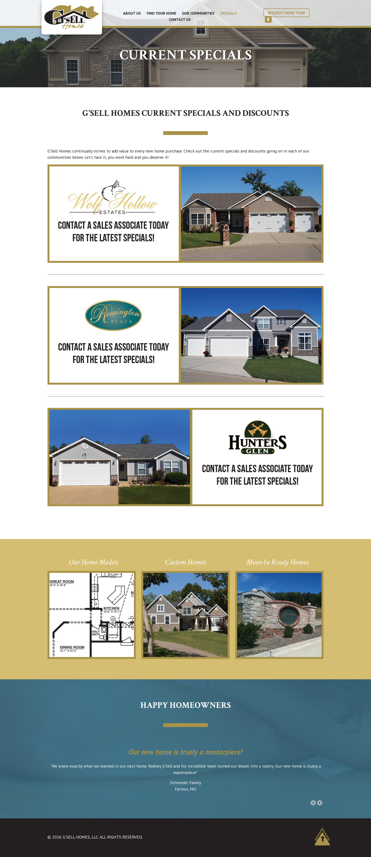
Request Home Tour (286, 12)
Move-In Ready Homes (277, 562)
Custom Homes (185, 562)
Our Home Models (93, 562)
